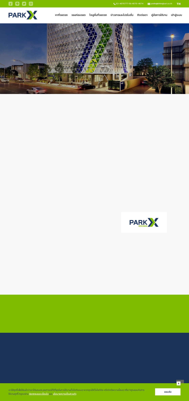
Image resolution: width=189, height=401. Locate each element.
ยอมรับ (168, 392)
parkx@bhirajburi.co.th (161, 3)
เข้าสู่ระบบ (176, 15)
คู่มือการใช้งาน (159, 15)
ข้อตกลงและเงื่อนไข (39, 394)
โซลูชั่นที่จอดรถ (98, 15)
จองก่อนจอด (78, 15)
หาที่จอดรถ (61, 15)
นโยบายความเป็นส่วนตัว (64, 394)
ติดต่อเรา (142, 15)
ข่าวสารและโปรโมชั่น (122, 15)
